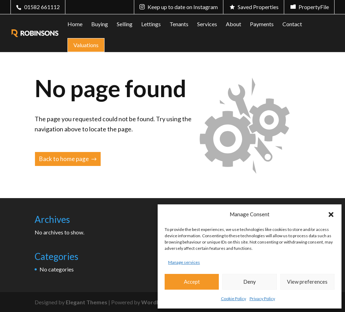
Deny (249, 281)
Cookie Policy (233, 298)
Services (207, 24)
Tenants (179, 24)
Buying (99, 24)
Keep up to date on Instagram (183, 6)
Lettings (151, 24)
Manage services (184, 262)
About (233, 24)
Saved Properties (258, 6)
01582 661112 (42, 6)
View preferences (307, 281)
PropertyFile (314, 6)
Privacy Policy (262, 298)
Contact (292, 24)
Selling (124, 24)
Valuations (86, 45)
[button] (331, 214)
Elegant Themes (86, 302)
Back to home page (64, 158)
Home (74, 24)
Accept (192, 281)
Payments (262, 24)
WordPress (156, 302)
